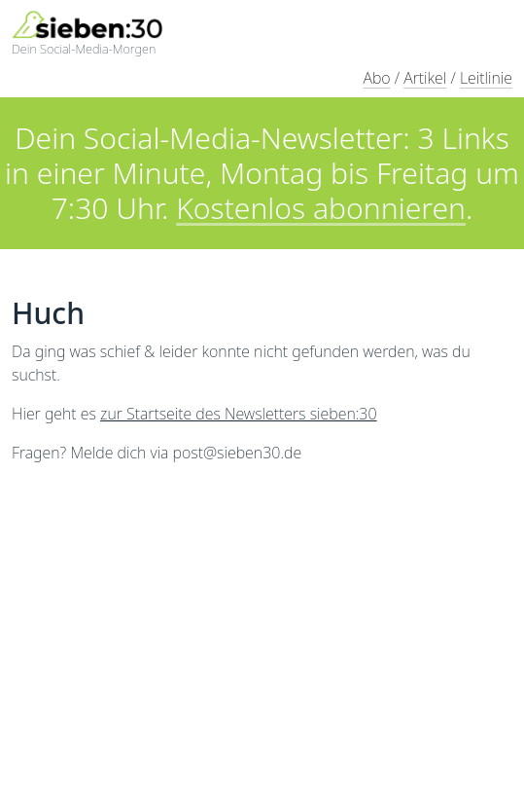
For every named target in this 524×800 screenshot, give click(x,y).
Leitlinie (486, 78)
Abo (376, 78)
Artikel (424, 78)
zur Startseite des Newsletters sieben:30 (238, 413)
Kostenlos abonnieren (321, 208)
